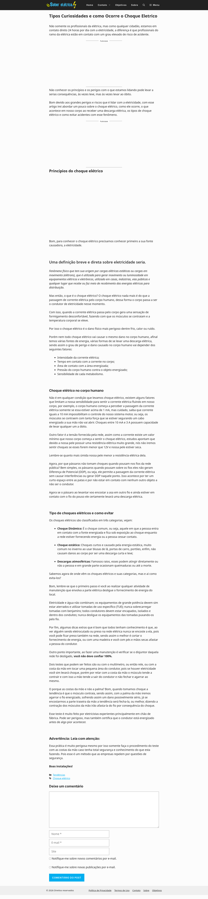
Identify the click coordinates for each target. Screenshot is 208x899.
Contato (105, 5)
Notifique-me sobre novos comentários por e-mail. (84, 858)
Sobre (134, 5)
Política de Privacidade (100, 890)
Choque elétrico (61, 778)
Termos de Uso (122, 890)
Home (89, 5)
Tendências (59, 774)
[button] (143, 5)
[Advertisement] (104, 65)
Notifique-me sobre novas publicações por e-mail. (84, 867)
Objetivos (121, 5)
